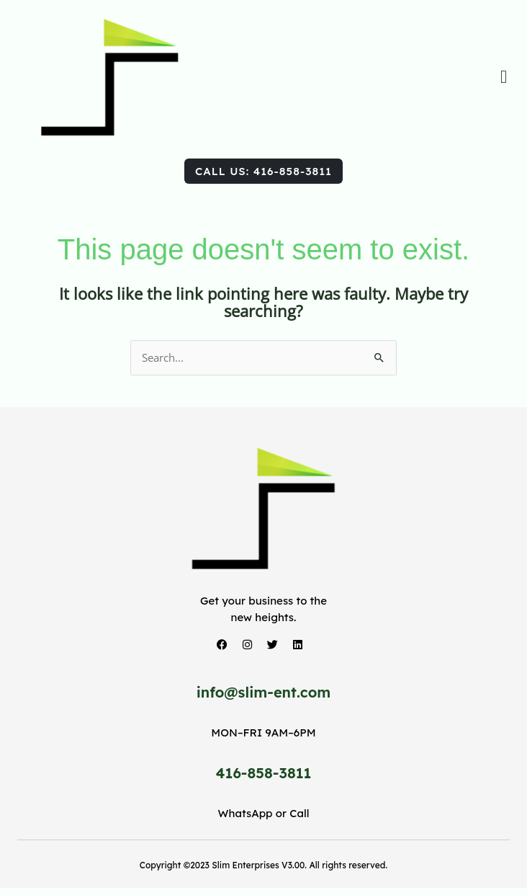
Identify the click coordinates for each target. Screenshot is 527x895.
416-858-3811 (264, 773)
